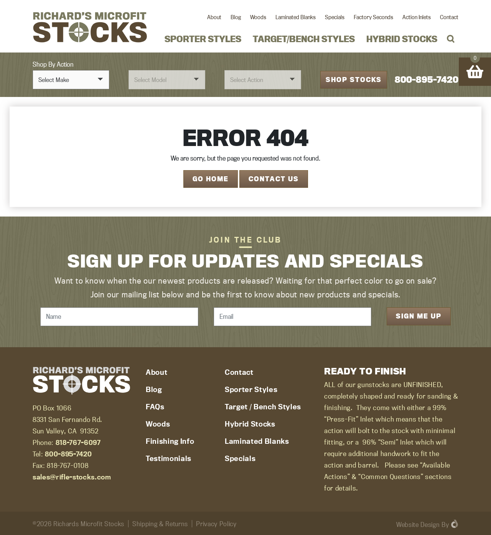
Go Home (211, 178)
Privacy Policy (216, 522)
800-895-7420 (426, 79)
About (214, 17)
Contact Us (274, 178)
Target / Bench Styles (263, 405)
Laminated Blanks (295, 17)
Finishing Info (170, 440)
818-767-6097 (78, 441)
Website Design (418, 523)
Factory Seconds (373, 17)
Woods (258, 17)
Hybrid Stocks (401, 39)
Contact (449, 17)
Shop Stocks (354, 79)
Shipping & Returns (160, 522)
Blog (236, 17)
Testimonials (168, 457)
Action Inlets (416, 17)
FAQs (155, 405)
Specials (334, 17)
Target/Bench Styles (304, 39)
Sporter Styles (203, 39)
